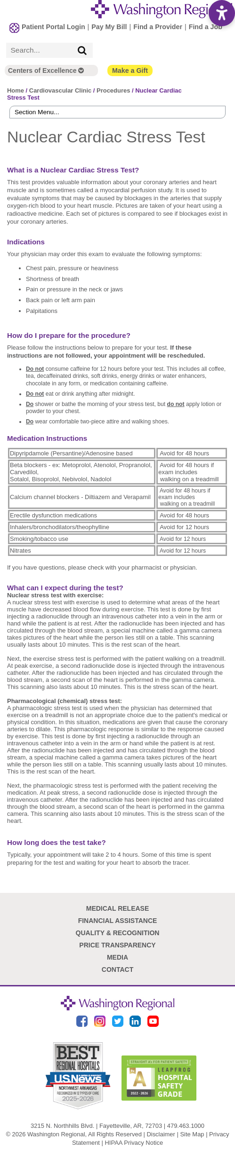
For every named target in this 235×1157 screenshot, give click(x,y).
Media (117, 957)
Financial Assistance (117, 920)
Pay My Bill (109, 27)
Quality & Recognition (118, 933)
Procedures (113, 90)
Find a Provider (157, 27)
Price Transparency (117, 945)
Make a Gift (130, 70)
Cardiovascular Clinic (60, 90)
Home (15, 90)
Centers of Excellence (46, 70)
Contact (117, 969)
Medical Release (117, 908)
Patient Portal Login (53, 27)
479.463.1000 (185, 1125)
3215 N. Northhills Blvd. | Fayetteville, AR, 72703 (96, 1125)
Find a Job (205, 27)
